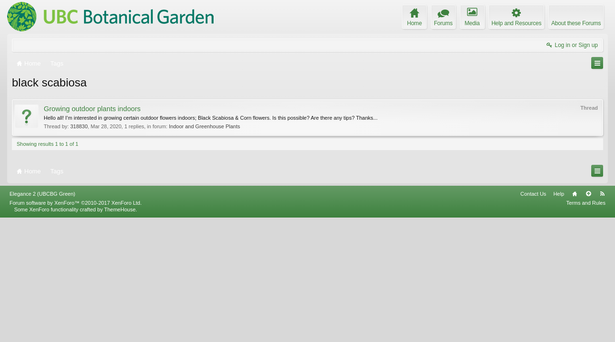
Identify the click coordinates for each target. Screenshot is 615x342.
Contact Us (533, 318)
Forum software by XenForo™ (76, 327)
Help (558, 318)
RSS (602, 317)
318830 (79, 126)
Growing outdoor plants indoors (92, 109)
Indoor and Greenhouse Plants (204, 126)
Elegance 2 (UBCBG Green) (42, 318)
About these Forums (576, 23)
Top (588, 317)
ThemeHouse (120, 333)
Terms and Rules (585, 327)
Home (574, 317)
